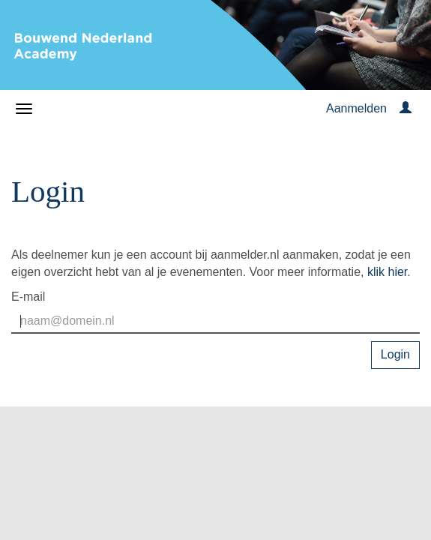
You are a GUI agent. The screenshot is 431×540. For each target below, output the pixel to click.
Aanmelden (356, 108)
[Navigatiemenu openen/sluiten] (23, 109)
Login (395, 354)
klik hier (387, 272)
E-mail (28, 296)
